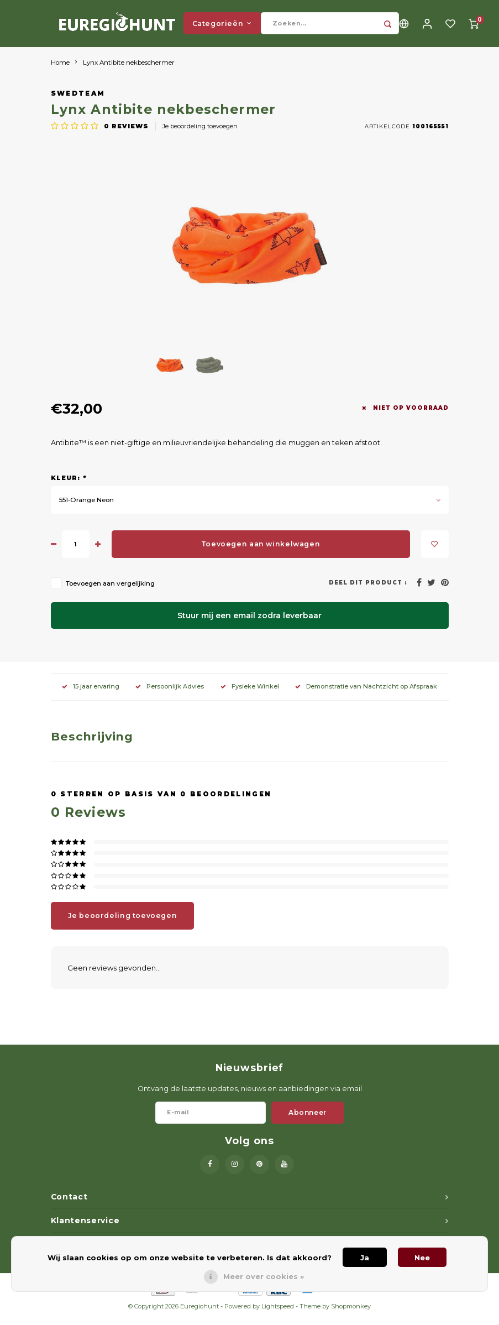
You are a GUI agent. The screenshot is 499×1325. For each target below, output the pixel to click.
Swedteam (78, 102)
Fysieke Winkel (249, 695)
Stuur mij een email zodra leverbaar (249, 624)
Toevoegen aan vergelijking (110, 592)
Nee (422, 1257)
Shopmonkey (351, 1314)
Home (60, 71)
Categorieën (222, 27)
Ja (364, 1257)
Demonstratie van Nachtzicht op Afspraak (366, 695)
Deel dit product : (368, 591)
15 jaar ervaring (90, 695)
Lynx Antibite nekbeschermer (129, 71)
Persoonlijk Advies (169, 695)
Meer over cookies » (263, 1276)
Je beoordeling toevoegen (200, 134)
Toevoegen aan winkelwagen (260, 553)
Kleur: (68, 486)
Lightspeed (277, 1314)
